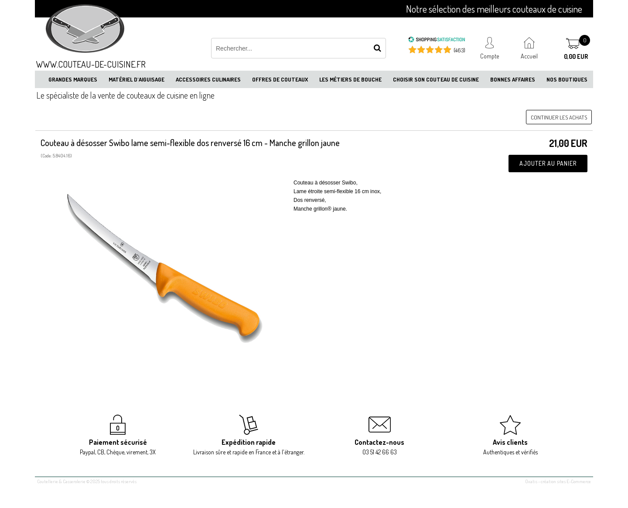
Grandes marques (72, 79)
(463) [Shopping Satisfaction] (459, 50)
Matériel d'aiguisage (136, 79)
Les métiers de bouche (350, 79)
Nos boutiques (566, 79)
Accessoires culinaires (208, 79)
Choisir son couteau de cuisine (436, 79)
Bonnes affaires (512, 79)
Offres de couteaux (280, 79)
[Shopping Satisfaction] (436, 40)
